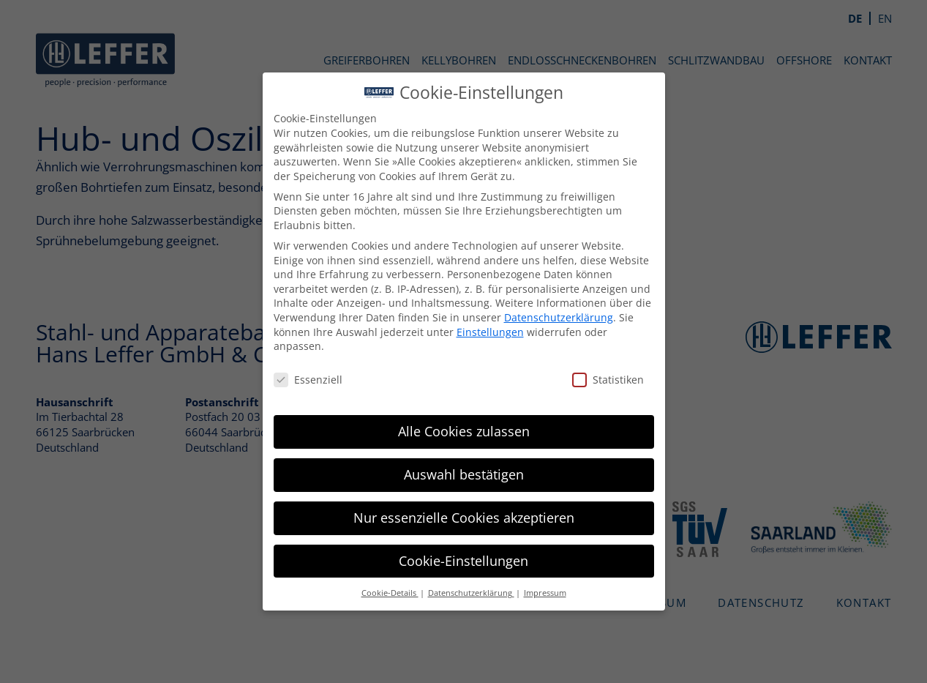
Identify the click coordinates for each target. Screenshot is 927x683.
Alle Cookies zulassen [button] (445, 431)
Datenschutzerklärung (539, 317)
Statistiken (590, 380)
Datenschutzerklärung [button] (452, 593)
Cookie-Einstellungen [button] (445, 561)
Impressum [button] (526, 593)
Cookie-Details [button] (370, 593)
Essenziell (289, 380)
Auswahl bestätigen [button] (445, 474)
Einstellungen (471, 332)
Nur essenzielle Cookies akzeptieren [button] (444, 517)
